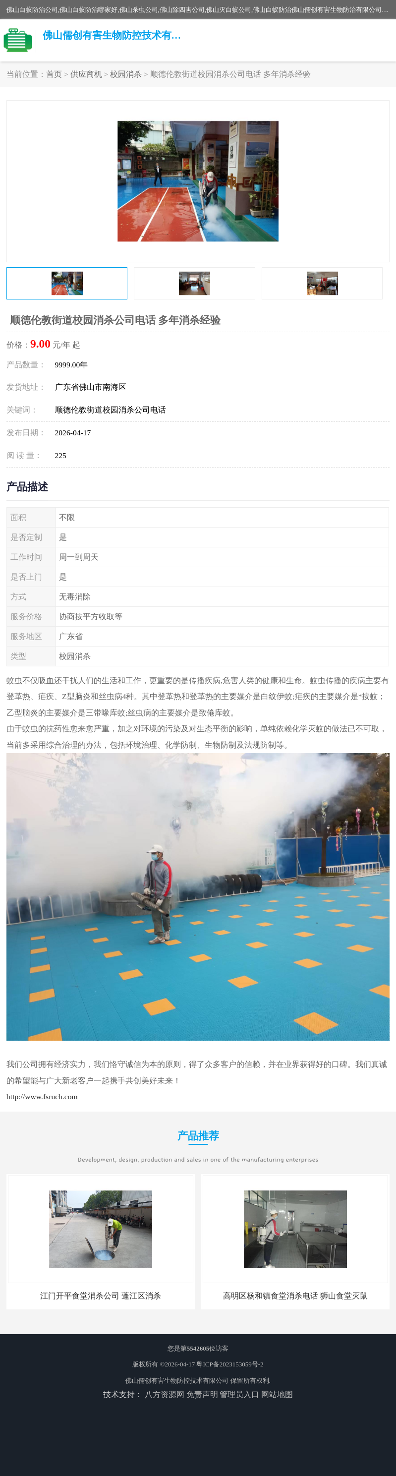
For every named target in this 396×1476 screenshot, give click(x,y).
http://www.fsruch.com (42, 1096)
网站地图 (277, 1394)
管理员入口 (239, 1394)
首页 (54, 74)
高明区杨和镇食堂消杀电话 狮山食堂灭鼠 (295, 1296)
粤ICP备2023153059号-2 (229, 1364)
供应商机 (86, 74)
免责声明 (202, 1394)
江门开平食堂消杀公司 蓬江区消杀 (100, 1296)
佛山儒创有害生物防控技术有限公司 (176, 1380)
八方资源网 (164, 1394)
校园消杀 (126, 74)
